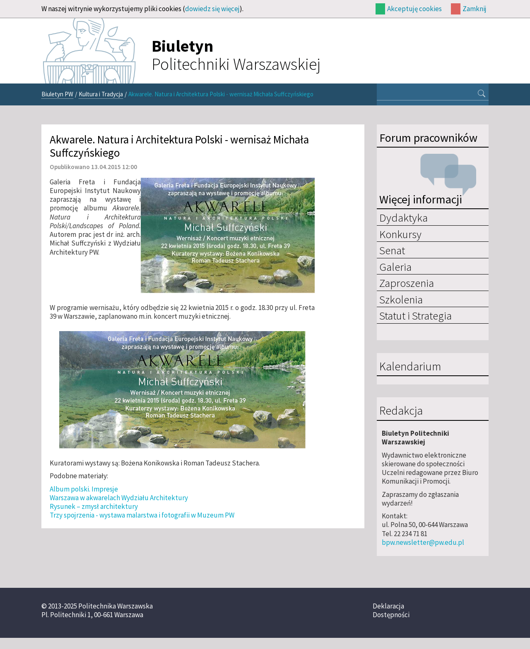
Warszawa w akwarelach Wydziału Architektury (119, 497)
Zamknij (475, 8)
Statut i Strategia (415, 315)
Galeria (395, 266)
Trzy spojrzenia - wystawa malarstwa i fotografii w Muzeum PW (142, 515)
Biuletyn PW (57, 94)
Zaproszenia (406, 282)
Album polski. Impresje (84, 489)
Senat (392, 250)
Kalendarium (410, 367)
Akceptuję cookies (414, 8)
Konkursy (400, 234)
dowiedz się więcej (212, 8)
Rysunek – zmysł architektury (94, 506)
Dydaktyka (403, 217)
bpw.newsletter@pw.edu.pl (423, 542)
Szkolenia (401, 299)
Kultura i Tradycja (101, 94)
